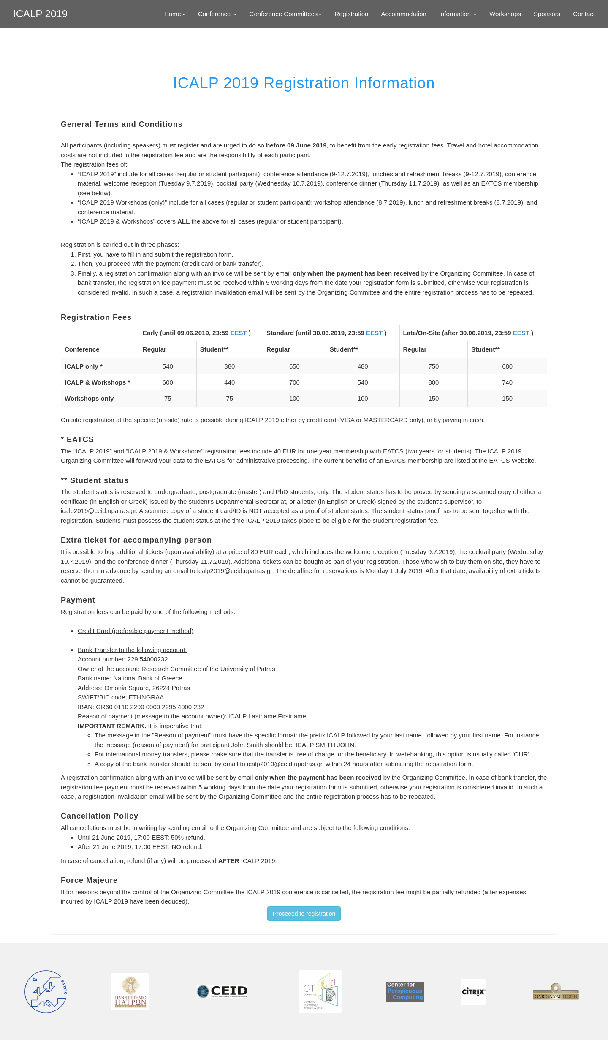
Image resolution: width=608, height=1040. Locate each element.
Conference (217, 13)
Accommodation (403, 13)
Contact (584, 13)
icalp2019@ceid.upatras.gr (98, 510)
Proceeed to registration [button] (304, 913)
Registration (351, 13)
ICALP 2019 (40, 13)
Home (174, 13)
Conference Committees (286, 13)
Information (458, 13)
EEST (240, 332)
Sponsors (547, 13)
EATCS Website (512, 460)
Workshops (505, 13)
